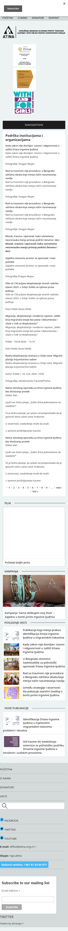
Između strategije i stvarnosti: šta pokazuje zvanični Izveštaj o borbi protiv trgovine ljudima (43, 691)
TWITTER (8, 829)
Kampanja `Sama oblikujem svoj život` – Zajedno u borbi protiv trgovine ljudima (30, 615)
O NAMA (5, 778)
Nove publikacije (17, 708)
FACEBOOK (9, 820)
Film (8, 503)
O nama (22, 17)
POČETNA (6, 769)
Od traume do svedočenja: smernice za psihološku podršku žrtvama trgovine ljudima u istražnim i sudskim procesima (33, 747)
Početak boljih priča (17, 562)
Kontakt (54, 17)
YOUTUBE (8, 838)
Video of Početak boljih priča (34, 532)
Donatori (38, 17)
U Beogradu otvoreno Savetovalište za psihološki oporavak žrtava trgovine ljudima (44, 662)
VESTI (3, 796)
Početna (7, 17)
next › (59, 487)
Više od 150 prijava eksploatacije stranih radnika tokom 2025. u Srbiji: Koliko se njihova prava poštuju (31, 287)
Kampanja (11, 571)
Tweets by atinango (12, 923)
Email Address (11, 890)
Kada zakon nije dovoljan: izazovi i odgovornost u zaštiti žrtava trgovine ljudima (43, 648)
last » (35, 491)
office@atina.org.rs (22, 846)
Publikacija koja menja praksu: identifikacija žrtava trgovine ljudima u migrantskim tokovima (43, 633)
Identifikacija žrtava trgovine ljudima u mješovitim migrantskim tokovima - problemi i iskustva (31, 724)
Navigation (34, 125)
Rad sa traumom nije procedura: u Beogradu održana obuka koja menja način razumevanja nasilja (30, 174)
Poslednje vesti (16, 622)
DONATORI (7, 787)
